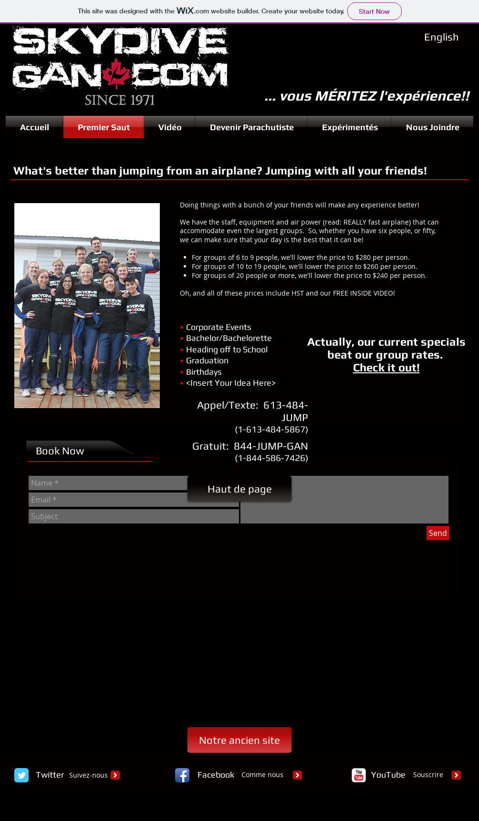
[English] (441, 37)
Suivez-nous (88, 775)
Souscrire (428, 774)
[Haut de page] (239, 489)
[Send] (438, 533)
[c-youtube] (359, 775)
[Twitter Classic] (21, 775)
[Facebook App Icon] (182, 775)
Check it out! (386, 367)
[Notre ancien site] (239, 740)
